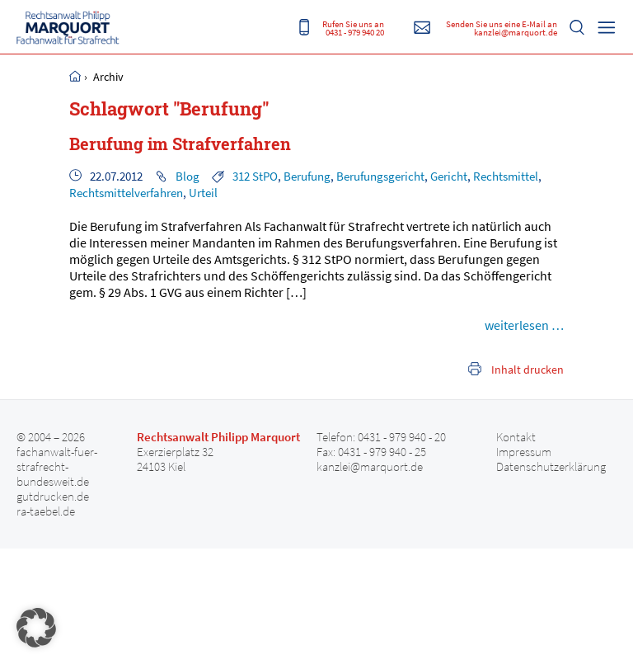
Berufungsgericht (380, 176)
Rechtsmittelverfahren (126, 192)
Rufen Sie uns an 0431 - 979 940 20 (353, 27)
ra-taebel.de (45, 511)
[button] (36, 627)
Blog (187, 176)
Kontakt (516, 437)
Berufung (307, 176)
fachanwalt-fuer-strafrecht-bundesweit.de (56, 467)
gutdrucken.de (52, 496)
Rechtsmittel (505, 176)
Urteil (203, 192)
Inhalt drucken (527, 369)
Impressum (523, 452)
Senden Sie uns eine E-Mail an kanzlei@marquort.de (501, 27)
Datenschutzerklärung (551, 466)
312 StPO (255, 176)
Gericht (448, 176)
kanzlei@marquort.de (369, 466)
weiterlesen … (524, 325)
